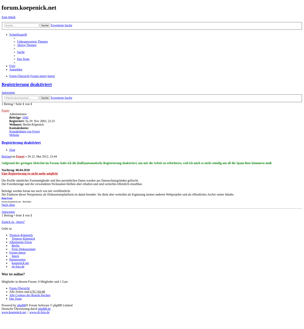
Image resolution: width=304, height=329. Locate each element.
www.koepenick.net (14, 312)
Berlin (15, 245)
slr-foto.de (18, 266)
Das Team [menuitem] (23, 59)
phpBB (21, 305)
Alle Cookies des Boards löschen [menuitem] (29, 295)
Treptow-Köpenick (21, 235)
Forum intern (17, 252)
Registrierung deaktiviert (27, 84)
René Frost (7, 198)
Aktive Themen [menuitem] (26, 45)
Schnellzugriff (18, 34)
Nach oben (8, 205)
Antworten (8, 92)
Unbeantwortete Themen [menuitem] (32, 41)
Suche (45, 25)
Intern (15, 256)
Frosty (6, 110)
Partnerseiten (17, 259)
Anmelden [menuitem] (15, 69)
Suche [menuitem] (21, 52)
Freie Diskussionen (23, 249)
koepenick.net (20, 263)
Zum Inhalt (9, 17)
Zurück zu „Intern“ (13, 222)
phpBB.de (44, 308)
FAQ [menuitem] (12, 66)
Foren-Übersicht (19, 288)
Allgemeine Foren (20, 242)
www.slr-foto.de (39, 312)
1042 (25, 117)
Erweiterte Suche (61, 25)
